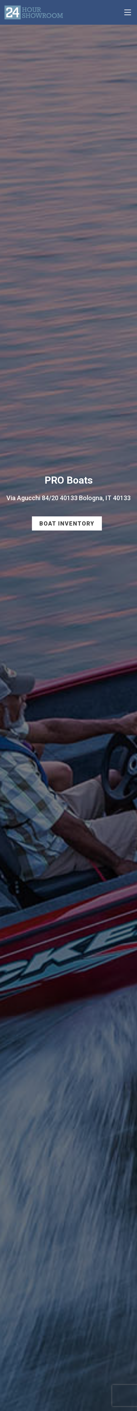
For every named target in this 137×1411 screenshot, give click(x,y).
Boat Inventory (66, 523)
